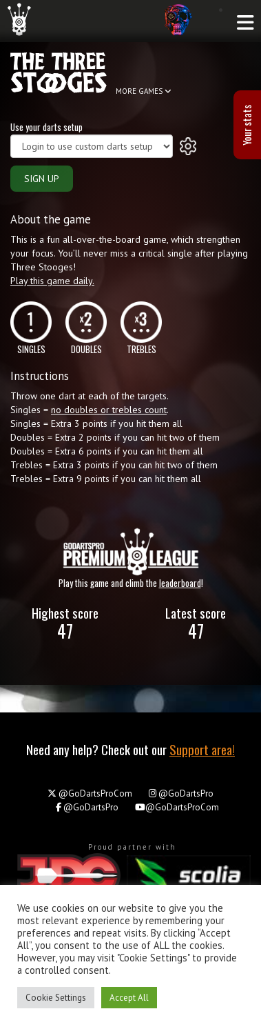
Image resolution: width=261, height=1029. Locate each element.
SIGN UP (41, 178)
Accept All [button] (129, 997)
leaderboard (180, 583)
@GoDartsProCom (90, 793)
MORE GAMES (143, 91)
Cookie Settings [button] (55, 997)
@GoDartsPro (181, 793)
